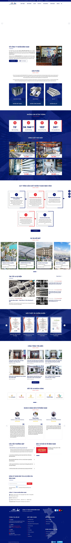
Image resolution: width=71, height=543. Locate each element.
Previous (2, 23)
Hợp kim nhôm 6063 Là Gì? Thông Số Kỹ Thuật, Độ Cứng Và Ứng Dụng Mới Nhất (55, 292)
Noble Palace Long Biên (61, 262)
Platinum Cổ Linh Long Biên (8, 262)
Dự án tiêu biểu (30, 525)
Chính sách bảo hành (49, 531)
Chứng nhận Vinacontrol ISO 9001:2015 (15, 326)
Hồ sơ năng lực (24, 60)
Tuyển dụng (30, 536)
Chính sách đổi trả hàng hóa (50, 533)
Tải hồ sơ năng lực (31, 532)
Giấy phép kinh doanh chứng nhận (33, 523)
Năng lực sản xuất (31, 521)
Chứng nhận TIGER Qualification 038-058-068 (56, 326)
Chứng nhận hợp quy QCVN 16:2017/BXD (42, 326)
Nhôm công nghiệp (49, 521)
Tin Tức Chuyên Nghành (18, 298)
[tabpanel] (9, 255)
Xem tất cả (35, 382)
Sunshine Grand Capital (43, 262)
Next (69, 23)
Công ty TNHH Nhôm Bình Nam (12, 4)
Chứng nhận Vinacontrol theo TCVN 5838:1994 (28, 326)
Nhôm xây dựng (48, 519)
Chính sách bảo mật (49, 535)
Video (29, 534)
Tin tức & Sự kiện (15, 276)
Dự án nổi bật (35, 238)
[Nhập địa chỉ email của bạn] (18, 483)
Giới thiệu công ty (30, 519)
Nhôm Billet (48, 523)
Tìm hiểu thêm (12, 60)
